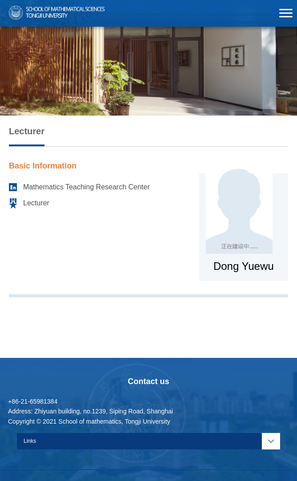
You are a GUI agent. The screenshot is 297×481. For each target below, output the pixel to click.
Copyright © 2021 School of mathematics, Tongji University (89, 421)
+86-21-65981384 (32, 401)
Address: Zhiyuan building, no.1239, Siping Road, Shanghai (90, 411)
